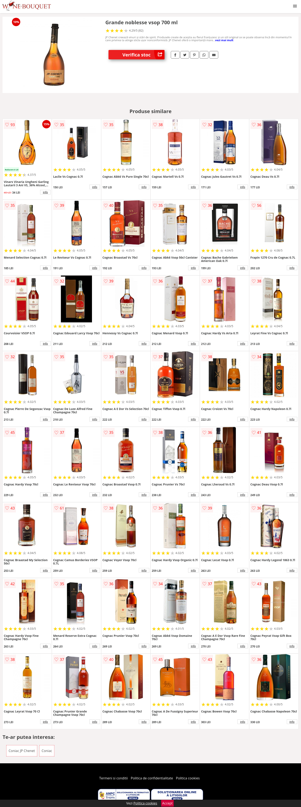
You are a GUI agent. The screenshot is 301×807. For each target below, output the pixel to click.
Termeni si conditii (113, 778)
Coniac (47, 750)
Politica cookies (188, 778)
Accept (167, 803)
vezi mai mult (224, 40)
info (45, 192)
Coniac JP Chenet (22, 750)
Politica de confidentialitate (152, 778)
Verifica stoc (143, 54)
